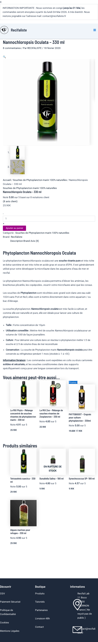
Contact (39, 626)
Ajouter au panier (14, 228)
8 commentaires (12, 48)
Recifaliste (19, 30)
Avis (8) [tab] (34, 240)
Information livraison (14, 360)
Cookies (4, 622)
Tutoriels (40, 601)
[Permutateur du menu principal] (94, 30)
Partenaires (41, 610)
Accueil (7, 179)
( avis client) (10, 201)
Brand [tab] (26, 240)
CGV (2, 593)
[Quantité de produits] (49, 218)
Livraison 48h (42, 618)
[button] (4, 56)
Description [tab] (16, 240)
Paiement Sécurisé (10, 601)
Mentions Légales (9, 630)
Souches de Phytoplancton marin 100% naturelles (40, 179)
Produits (40, 593)
